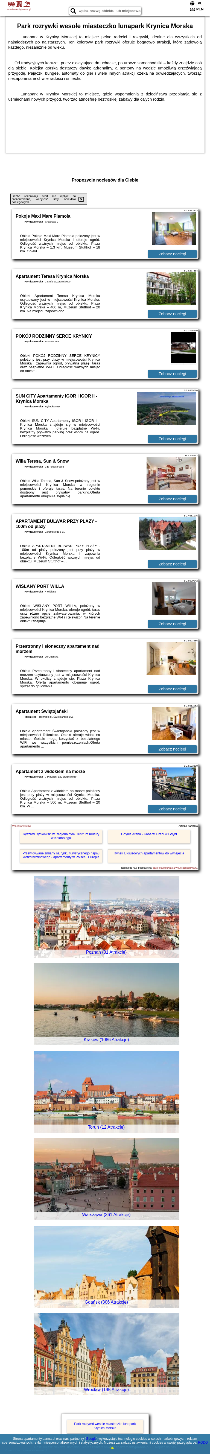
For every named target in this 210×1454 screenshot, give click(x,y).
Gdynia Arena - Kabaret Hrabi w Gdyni (149, 834)
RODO (203, 1442)
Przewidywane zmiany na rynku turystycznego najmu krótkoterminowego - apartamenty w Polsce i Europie (60, 855)
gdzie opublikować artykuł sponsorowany (175, 867)
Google (91, 1439)
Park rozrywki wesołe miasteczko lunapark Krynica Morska (105, 1426)
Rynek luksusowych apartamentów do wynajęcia (149, 853)
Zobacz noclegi (172, 254)
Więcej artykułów (21, 826)
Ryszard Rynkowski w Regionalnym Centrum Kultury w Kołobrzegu (61, 836)
